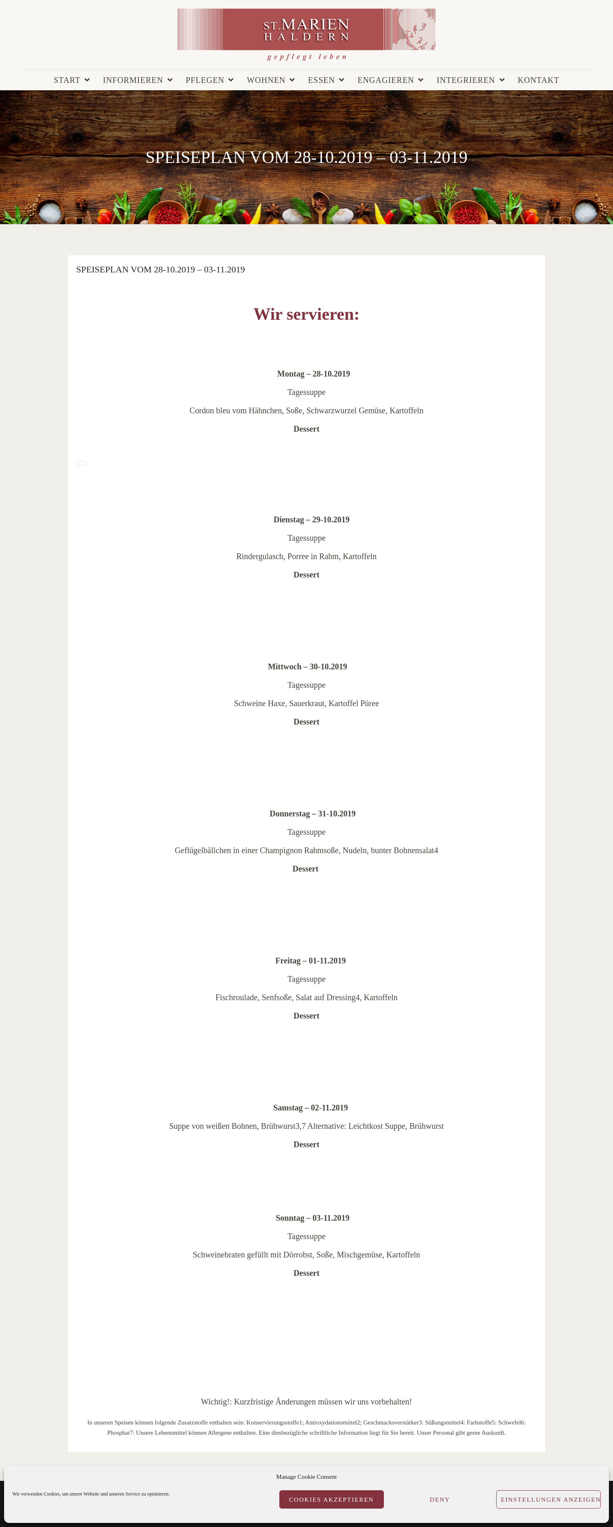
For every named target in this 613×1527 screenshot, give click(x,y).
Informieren (133, 80)
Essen (321, 80)
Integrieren (466, 80)
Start (66, 80)
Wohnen (266, 80)
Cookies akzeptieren (331, 1499)
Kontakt (539, 80)
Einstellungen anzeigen (551, 1499)
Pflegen (205, 80)
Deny (440, 1499)
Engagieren (385, 80)
